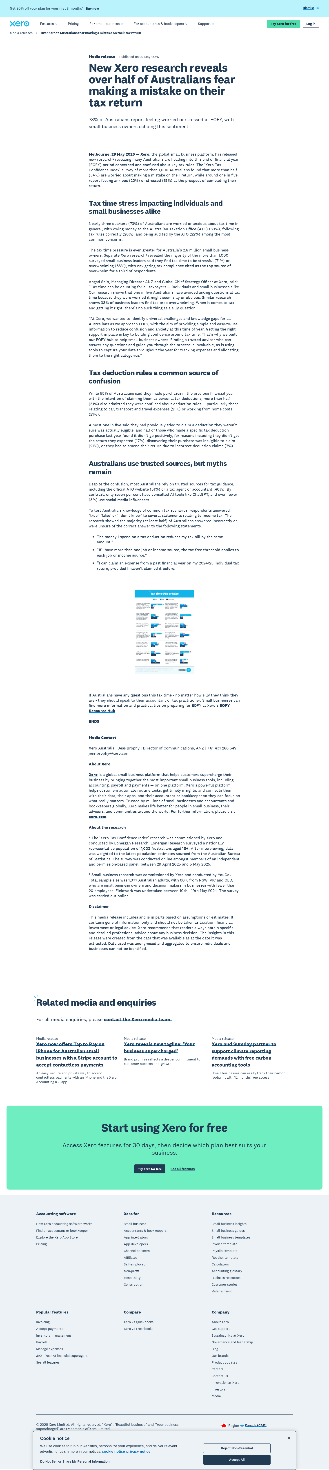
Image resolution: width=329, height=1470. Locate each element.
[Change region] (253, 1427)
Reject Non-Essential (237, 1448)
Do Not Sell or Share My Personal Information (75, 1461)
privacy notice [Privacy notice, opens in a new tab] (138, 1451)
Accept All (237, 1459)
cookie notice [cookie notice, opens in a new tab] (113, 1451)
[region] (164, 1450)
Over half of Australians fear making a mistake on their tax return (91, 35)
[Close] (289, 1438)
